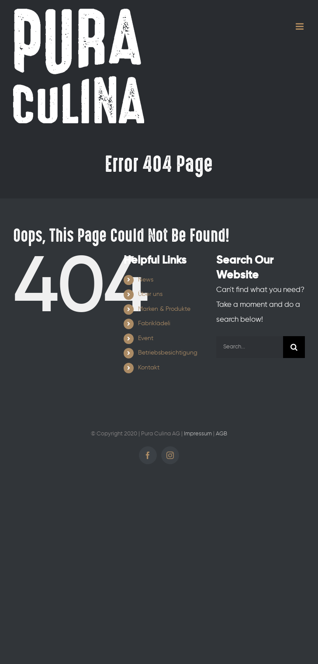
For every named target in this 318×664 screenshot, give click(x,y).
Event (145, 338)
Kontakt (148, 368)
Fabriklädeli (154, 323)
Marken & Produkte (164, 309)
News (145, 280)
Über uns (150, 294)
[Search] (294, 347)
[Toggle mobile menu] (300, 26)
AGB (221, 434)
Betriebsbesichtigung (167, 353)
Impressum (198, 434)
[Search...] (249, 347)
